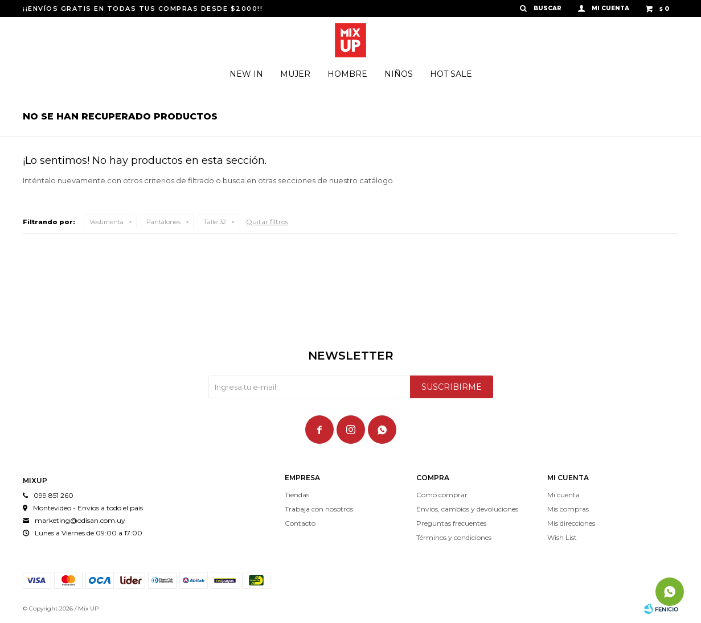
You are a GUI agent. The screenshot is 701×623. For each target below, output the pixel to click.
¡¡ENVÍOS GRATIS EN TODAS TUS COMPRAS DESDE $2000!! (143, 9)
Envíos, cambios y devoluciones (467, 509)
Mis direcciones (571, 523)
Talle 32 (214, 222)
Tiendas (297, 494)
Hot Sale (451, 74)
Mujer (295, 74)
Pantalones (163, 222)
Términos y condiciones (453, 537)
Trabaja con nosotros (319, 509)
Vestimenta (106, 222)
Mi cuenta (563, 494)
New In (246, 74)
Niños (398, 74)
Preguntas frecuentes (451, 523)
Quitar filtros (267, 221)
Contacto (300, 523)
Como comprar (442, 494)
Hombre (347, 74)
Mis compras (568, 509)
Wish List (562, 537)
